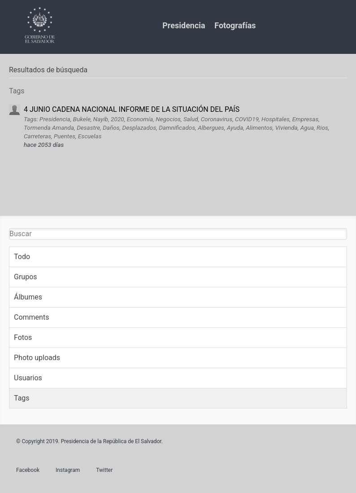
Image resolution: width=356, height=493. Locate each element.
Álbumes (28, 297)
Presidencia (183, 25)
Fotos (23, 337)
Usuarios (28, 378)
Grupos (25, 277)
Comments (31, 317)
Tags (22, 398)
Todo (22, 256)
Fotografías (235, 25)
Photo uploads (37, 357)
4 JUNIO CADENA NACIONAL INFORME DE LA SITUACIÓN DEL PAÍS (131, 109)
